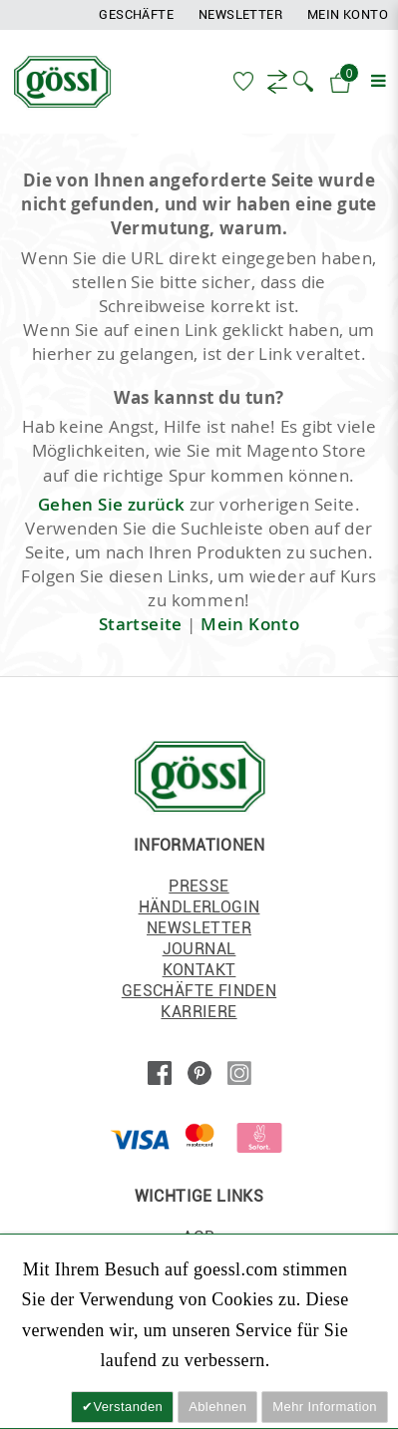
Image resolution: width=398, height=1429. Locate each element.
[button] (303, 80)
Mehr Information (324, 1406)
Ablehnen (217, 1406)
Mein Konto (347, 14)
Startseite (141, 623)
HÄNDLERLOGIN (199, 906)
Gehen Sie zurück (111, 504)
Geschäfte (136, 14)
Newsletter (240, 14)
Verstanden (128, 1406)
